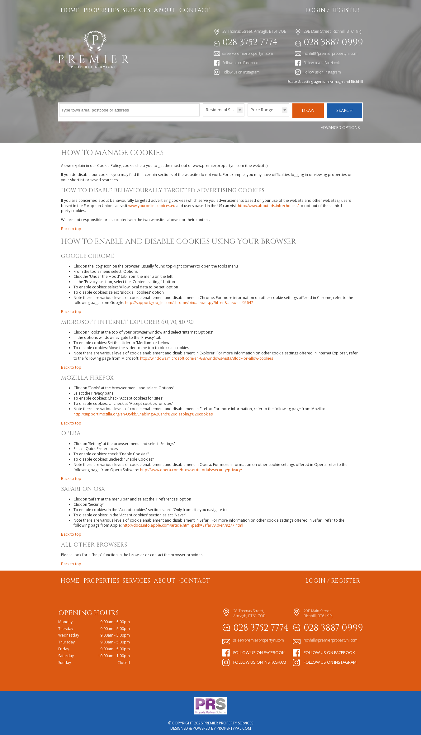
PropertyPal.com (234, 725)
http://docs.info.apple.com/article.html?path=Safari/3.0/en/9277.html (183, 522)
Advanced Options (340, 125)
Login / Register (332, 10)
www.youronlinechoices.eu (151, 203)
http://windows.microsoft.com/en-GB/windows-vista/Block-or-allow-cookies (206, 355)
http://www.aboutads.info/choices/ (268, 203)
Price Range (262, 109)
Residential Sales (222, 109)
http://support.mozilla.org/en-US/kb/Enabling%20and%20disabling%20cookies (143, 411)
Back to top (71, 226)
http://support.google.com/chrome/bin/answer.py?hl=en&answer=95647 (189, 300)
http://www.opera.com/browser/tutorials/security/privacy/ (191, 467)
